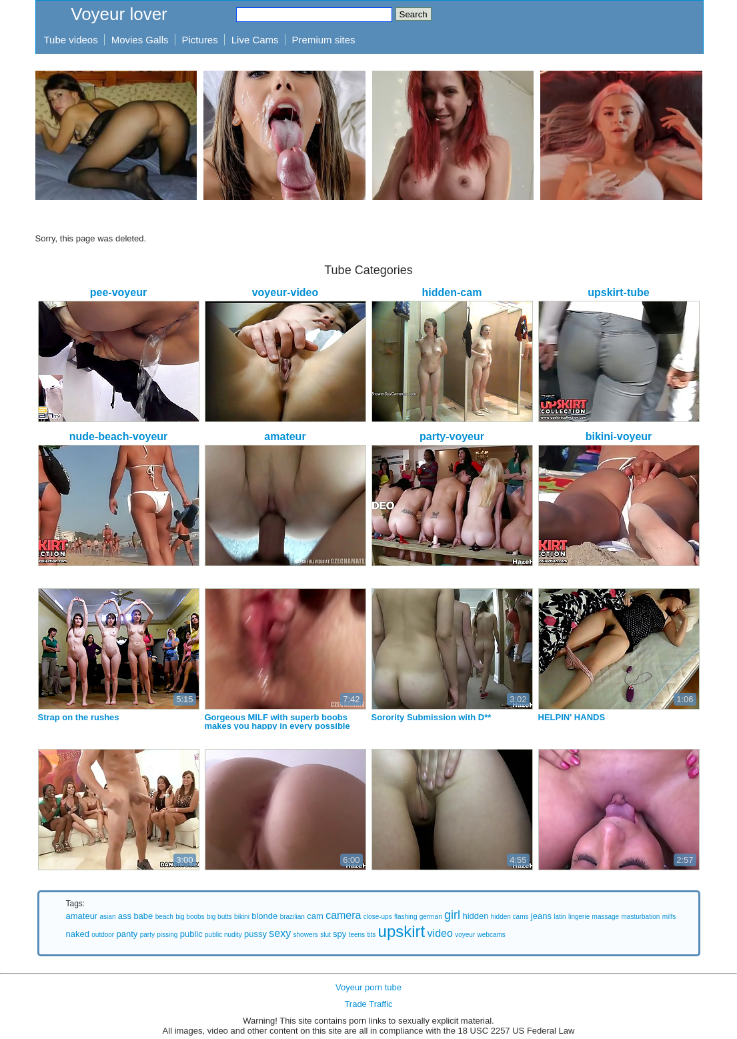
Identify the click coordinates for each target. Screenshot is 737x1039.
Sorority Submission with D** (432, 717)
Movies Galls (140, 39)
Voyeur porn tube (368, 987)
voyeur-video (285, 292)
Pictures (200, 39)
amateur (284, 436)
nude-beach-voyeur (118, 436)
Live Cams (255, 39)
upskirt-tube (618, 292)
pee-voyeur (118, 292)
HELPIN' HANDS (572, 717)
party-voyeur (452, 436)
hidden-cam (452, 292)
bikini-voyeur (619, 436)
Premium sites (323, 39)
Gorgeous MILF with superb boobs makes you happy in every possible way (277, 726)
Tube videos (71, 39)
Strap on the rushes (78, 717)
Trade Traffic (368, 1004)
